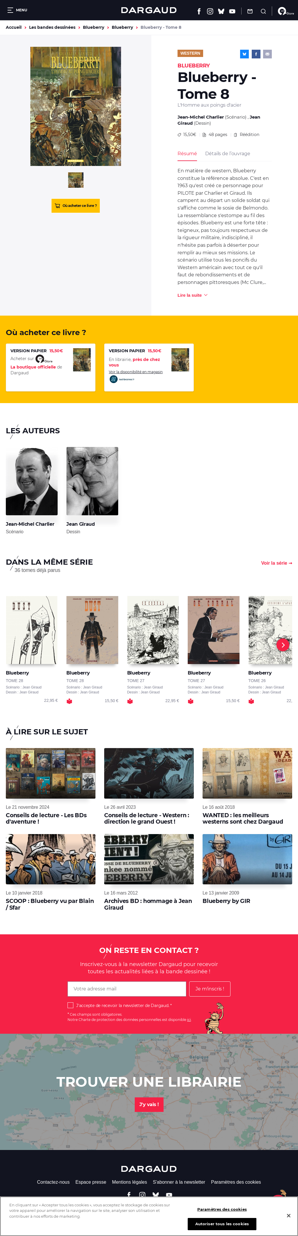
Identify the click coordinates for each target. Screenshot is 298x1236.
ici (189, 1019)
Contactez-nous (53, 1182)
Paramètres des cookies (236, 1182)
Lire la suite (190, 295)
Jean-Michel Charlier (201, 117)
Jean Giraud (80, 524)
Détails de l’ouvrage (227, 153)
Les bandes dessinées (52, 27)
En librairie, (134, 362)
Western (190, 53)
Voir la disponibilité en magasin (136, 377)
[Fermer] (288, 1217)
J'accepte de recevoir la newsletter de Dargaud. (122, 1005)
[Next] (282, 644)
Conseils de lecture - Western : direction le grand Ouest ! (146, 818)
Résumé (187, 153)
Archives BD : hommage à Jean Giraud (148, 904)
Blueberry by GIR (226, 901)
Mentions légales (129, 1182)
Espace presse (90, 1182)
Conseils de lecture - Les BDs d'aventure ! (46, 818)
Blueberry (93, 27)
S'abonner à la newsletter (179, 1182)
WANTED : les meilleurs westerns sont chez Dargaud (243, 818)
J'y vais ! (149, 1104)
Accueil (14, 27)
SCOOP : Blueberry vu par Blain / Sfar (50, 904)
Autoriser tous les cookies (222, 1226)
